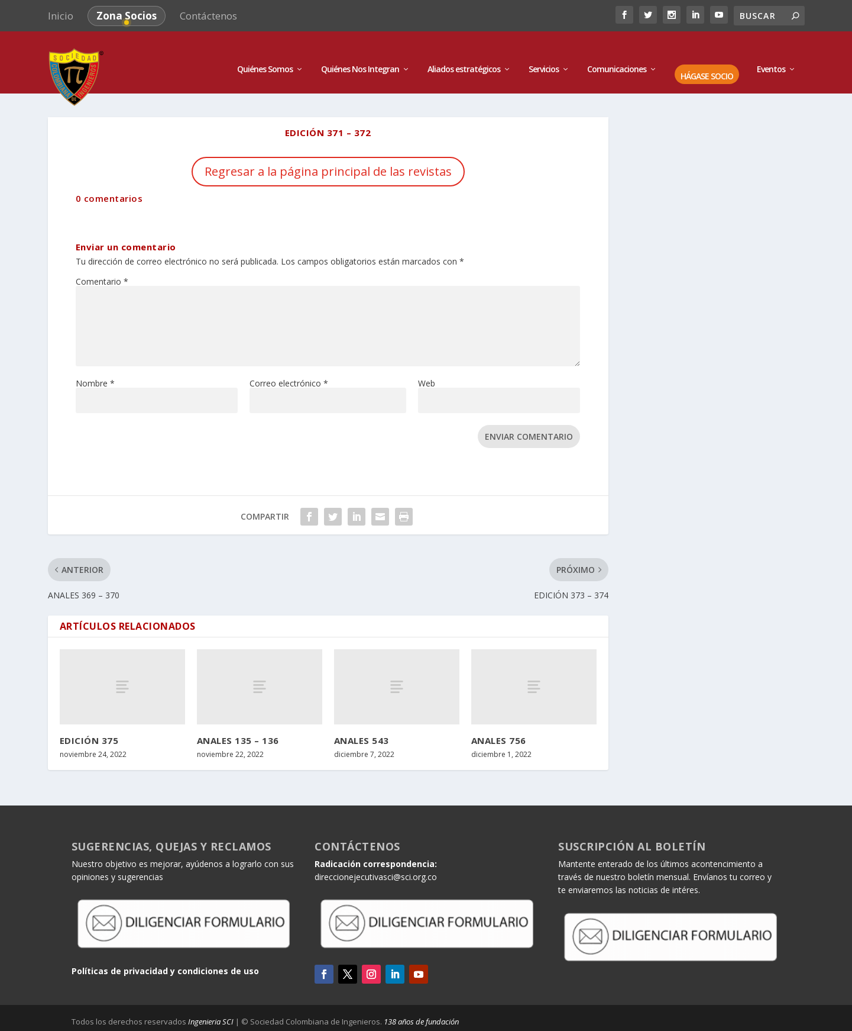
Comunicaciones (616, 55)
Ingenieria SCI (211, 1006)
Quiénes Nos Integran (360, 55)
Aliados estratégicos (463, 55)
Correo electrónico (289, 367)
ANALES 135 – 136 (238, 725)
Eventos (771, 55)
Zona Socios (126, 15)
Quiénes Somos (265, 55)
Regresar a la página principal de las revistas (328, 156)
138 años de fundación (421, 1006)
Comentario (102, 266)
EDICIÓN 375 (89, 725)
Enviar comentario (529, 421)
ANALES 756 (498, 725)
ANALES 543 (361, 725)
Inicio (60, 15)
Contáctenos (208, 15)
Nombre (95, 367)
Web (426, 367)
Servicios (544, 55)
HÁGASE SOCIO (707, 62)
